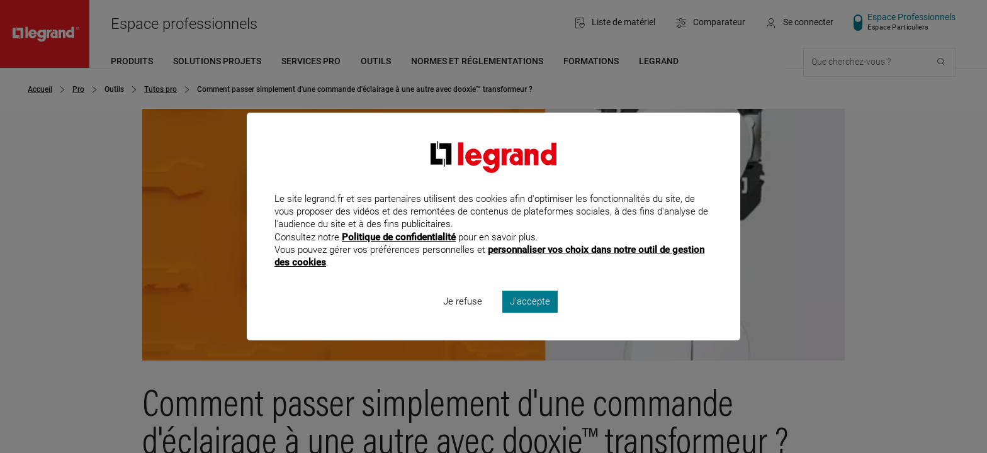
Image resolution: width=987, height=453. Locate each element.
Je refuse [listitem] (462, 318)
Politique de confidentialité (399, 253)
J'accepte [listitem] (530, 318)
